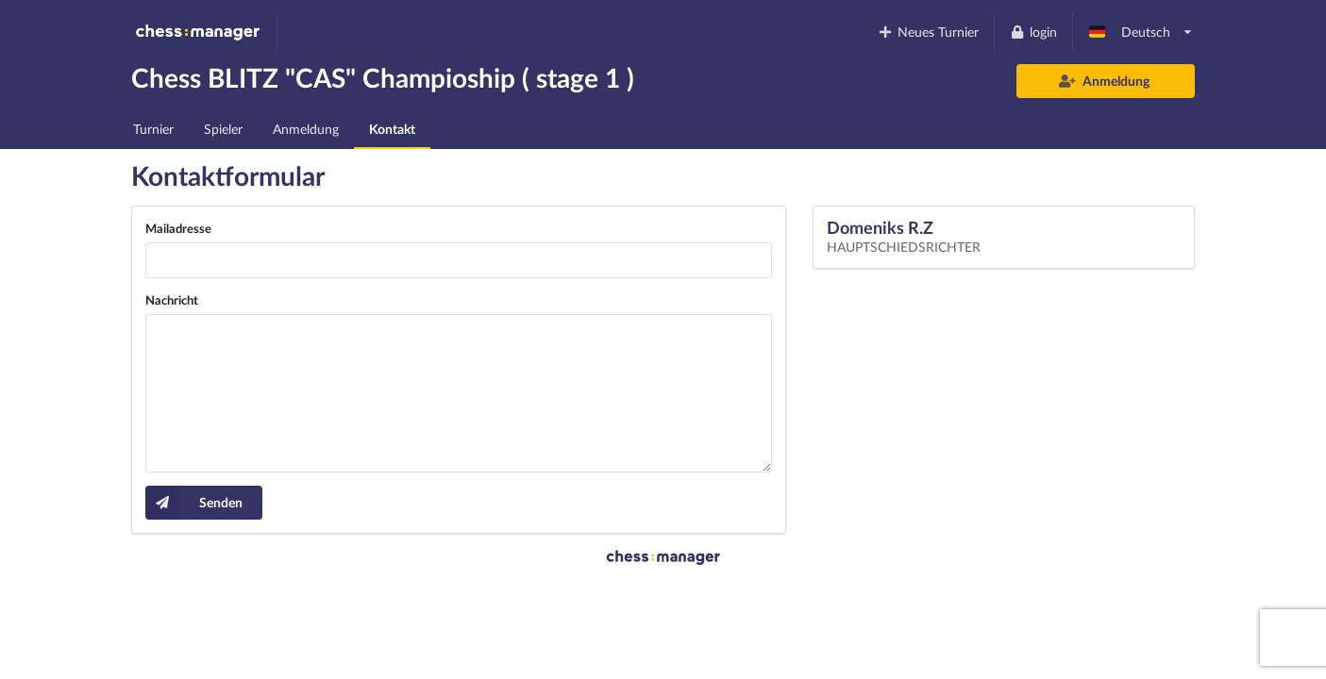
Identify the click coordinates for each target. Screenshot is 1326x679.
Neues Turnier (929, 32)
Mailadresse (178, 228)
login (1033, 32)
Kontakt (392, 129)
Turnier (153, 129)
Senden (194, 503)
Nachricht (171, 299)
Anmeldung (1104, 81)
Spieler (223, 129)
